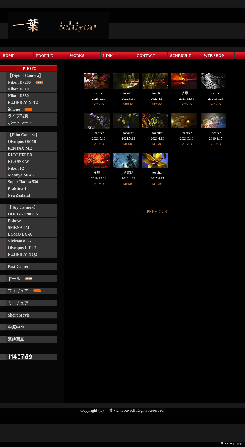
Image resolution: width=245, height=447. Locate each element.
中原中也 (16, 327)
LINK (108, 55)
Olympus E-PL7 (22, 247)
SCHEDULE (180, 55)
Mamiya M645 (21, 175)
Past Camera (19, 266)
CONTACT (146, 55)
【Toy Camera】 (23, 207)
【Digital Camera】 (25, 75)
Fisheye (14, 221)
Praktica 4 (17, 188)
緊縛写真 (16, 339)
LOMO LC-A (20, 234)
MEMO (98, 104)
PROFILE (44, 55)
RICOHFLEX (20, 155)
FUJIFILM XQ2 (22, 254)
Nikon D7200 (25, 82)
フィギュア (24, 291)
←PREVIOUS (155, 211)
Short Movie (19, 315)
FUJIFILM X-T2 (23, 102)
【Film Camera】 (23, 135)
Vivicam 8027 (19, 241)
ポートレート (20, 122)
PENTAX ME (20, 148)
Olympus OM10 (22, 141)
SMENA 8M (18, 227)
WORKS (77, 55)
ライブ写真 (18, 116)
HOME (8, 55)
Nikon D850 (18, 96)
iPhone (20, 109)
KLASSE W (18, 161)
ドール (20, 278)
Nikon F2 (16, 168)
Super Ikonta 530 (23, 182)
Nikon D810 (18, 89)
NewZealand (19, 195)
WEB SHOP (214, 55)
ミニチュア (18, 303)
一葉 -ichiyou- (117, 410)
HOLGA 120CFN (23, 214)
